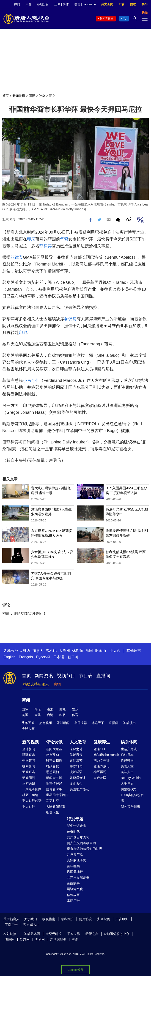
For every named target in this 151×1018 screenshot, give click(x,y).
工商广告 (73, 900)
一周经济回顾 (31, 789)
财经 (62, 709)
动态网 (25, 939)
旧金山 (100, 651)
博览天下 (97, 723)
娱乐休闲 (129, 742)
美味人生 (127, 772)
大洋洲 (64, 651)
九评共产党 (75, 854)
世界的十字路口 (57, 795)
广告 (122, 4)
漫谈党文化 (75, 889)
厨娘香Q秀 (128, 789)
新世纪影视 (58, 939)
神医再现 (99, 772)
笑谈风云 (76, 755)
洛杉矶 (51, 651)
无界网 (40, 939)
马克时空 (52, 800)
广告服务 (121, 919)
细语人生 (52, 812)
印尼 (31, 239)
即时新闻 (63, 723)
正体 (57, 4)
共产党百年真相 (78, 837)
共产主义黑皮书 (78, 877)
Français (26, 657)
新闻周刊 (28, 778)
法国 (89, 651)
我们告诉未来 (76, 826)
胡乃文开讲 (101, 760)
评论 (37, 709)
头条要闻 (28, 723)
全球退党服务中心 (116, 934)
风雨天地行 (75, 872)
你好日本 (127, 755)
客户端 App (31, 925)
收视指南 (48, 919)
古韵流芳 (76, 760)
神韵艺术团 (32, 934)
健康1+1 (99, 749)
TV (124, 18)
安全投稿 (103, 919)
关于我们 (30, 919)
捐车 (145, 4)
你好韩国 (127, 760)
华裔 (64, 239)
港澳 (50, 709)
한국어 (72, 657)
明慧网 (9, 939)
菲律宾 (45, 246)
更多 (75, 939)
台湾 (50, 715)
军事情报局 (54, 783)
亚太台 (115, 651)
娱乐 (75, 709)
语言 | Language (85, 4)
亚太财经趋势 (31, 800)
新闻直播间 (106, 18)
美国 (25, 715)
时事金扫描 (54, 760)
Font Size (128, 219)
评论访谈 (54, 742)
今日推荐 (80, 723)
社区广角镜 (30, 795)
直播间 (103, 675)
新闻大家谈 (54, 749)
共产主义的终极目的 (81, 843)
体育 (75, 715)
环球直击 (28, 755)
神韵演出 (129, 723)
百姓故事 (73, 883)
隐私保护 (67, 919)
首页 (5, 96)
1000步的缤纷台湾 (132, 797)
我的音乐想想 (130, 806)
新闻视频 (30, 742)
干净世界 (73, 934)
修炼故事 (73, 895)
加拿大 (37, 651)
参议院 (70, 319)
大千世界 (127, 783)
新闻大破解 (54, 778)
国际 (32, 96)
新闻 (26, 700)
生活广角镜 (129, 749)
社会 (42, 96)
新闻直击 (28, 772)
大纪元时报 (54, 934)
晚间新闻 (28, 766)
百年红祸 (73, 866)
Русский (43, 657)
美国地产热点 (79, 789)
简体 (66, 4)
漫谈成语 (76, 772)
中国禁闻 (28, 760)
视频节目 (66, 675)
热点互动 (52, 755)
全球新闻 (28, 749)
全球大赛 (28, 728)
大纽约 (24, 651)
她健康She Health (106, 755)
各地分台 (43, 4)
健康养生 (101, 742)
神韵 (17, 4)
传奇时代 (73, 831)
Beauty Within (130, 778)
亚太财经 (28, 806)
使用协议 (85, 919)
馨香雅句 (76, 766)
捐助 (133, 4)
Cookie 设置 (75, 969)
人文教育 (78, 742)
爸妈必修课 (78, 778)
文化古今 (76, 783)
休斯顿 (77, 651)
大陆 (37, 715)
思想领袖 (52, 772)
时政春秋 (52, 766)
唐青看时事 (54, 789)
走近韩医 (99, 778)
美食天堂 (127, 766)
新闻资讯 (18, 96)
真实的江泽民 (76, 860)
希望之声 (91, 934)
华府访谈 (28, 783)
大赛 (28, 4)
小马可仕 (31, 380)
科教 (62, 715)
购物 (57, 684)
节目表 (86, 675)
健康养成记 (101, 766)
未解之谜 (76, 749)
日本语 (58, 657)
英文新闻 (107, 4)
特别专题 (75, 819)
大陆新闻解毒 (55, 806)
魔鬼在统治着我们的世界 (84, 849)
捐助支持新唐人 (36, 684)
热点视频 (45, 723)
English (9, 657)
